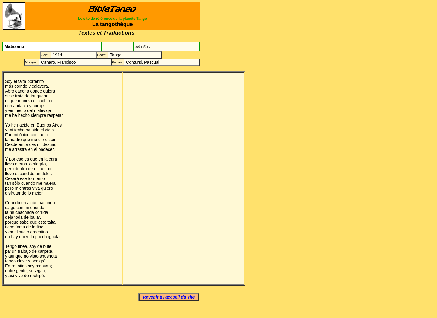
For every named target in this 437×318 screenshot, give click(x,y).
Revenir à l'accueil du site (169, 297)
